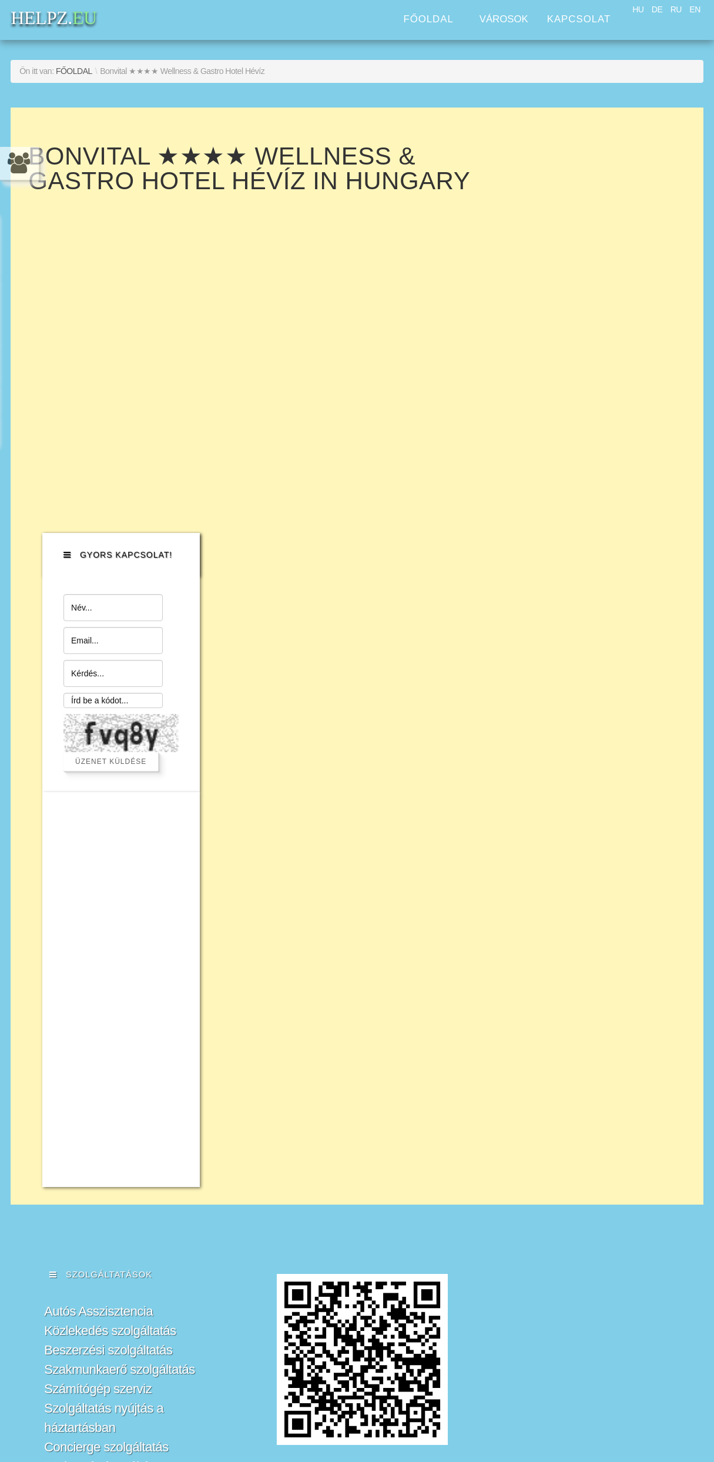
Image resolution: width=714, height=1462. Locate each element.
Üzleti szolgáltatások (100, 1077)
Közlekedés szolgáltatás (110, 922)
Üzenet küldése (600, 352)
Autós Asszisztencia (98, 903)
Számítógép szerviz (98, 980)
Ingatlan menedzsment (106, 1096)
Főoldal (428, 19)
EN (694, 9)
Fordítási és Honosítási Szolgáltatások (106, 1126)
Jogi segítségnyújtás (99, 1058)
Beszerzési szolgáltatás (108, 941)
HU (637, 9)
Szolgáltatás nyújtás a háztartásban (103, 1009)
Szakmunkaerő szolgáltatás (119, 961)
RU (676, 9)
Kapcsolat (579, 19)
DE (657, 9)
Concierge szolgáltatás (106, 1038)
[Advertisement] (593, 580)
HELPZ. (585, 943)
